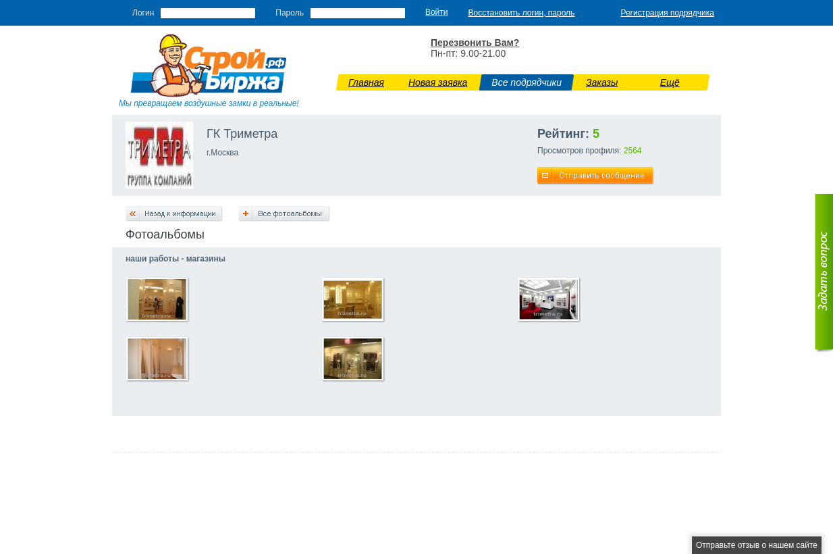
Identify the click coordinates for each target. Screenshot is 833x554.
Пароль (289, 13)
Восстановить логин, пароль (521, 13)
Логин (143, 13)
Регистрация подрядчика (667, 13)
